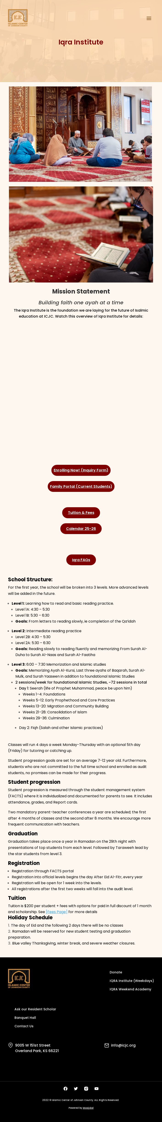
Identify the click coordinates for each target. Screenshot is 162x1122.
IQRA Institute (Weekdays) (132, 981)
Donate (116, 973)
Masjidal (88, 1108)
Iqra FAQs (81, 559)
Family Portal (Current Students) (81, 486)
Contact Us (24, 1026)
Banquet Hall (25, 1018)
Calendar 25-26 (81, 528)
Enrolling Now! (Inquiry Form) (81, 470)
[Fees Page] (56, 911)
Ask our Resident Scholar (35, 1009)
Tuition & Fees (81, 512)
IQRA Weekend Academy (130, 990)
